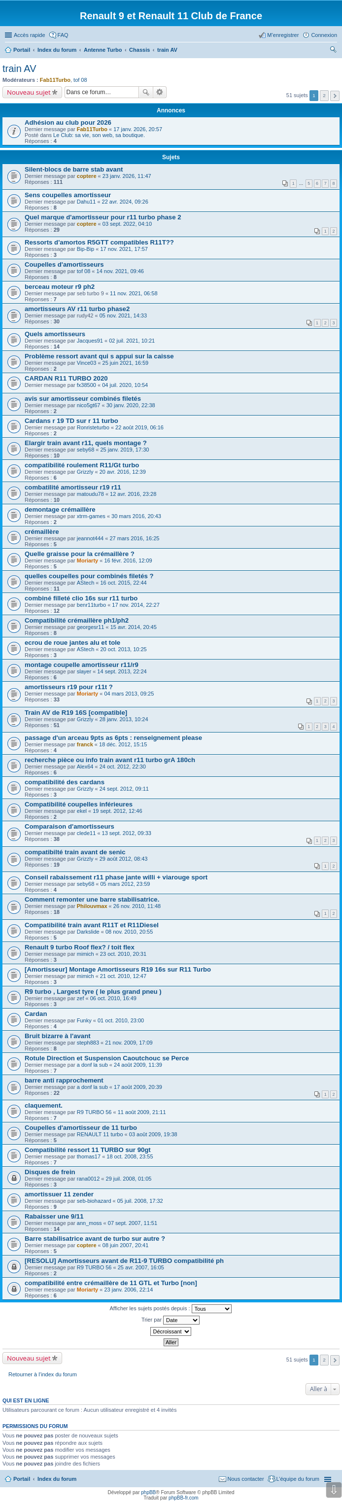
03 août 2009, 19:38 (153, 1134)
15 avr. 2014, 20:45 (133, 627)
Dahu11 (86, 202)
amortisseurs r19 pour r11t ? (69, 687)
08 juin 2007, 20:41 (126, 1245)
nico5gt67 (89, 405)
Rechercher (145, 92)
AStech (85, 583)
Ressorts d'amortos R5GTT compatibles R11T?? (99, 242)
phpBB (148, 1492)
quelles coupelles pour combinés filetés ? (89, 576)
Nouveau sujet (29, 92)
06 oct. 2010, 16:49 (113, 998)
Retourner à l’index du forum (42, 1374)
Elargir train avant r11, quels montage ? (86, 443)
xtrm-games (91, 516)
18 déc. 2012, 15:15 (123, 744)
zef (80, 998)
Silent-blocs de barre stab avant (74, 169)
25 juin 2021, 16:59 (126, 363)
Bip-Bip (85, 249)
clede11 (86, 833)
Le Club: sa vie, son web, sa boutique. (99, 135)
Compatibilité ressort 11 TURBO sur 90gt (88, 1149)
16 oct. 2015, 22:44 (123, 583)
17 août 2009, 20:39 (138, 1087)
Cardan (36, 1013)
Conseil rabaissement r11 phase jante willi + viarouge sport (116, 877)
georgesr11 (90, 627)
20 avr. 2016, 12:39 (123, 472)
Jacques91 (90, 341)
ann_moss (89, 1223)
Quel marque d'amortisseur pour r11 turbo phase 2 (103, 217)
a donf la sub (92, 1065)
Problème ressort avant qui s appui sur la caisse (99, 356)
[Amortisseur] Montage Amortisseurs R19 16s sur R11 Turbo (118, 969)
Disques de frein (50, 1172)
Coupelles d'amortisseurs (64, 264)
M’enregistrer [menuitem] (283, 35)
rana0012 (88, 1179)
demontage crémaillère (60, 509)
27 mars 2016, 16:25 (134, 538)
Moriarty (87, 560)
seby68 (85, 450)
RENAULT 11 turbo (100, 1134)
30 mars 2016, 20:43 (136, 516)
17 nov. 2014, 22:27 (135, 605)
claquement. (44, 1105)
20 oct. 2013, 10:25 (123, 649)
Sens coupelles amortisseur (68, 195)
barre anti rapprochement (64, 1080)
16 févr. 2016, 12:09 (128, 560)
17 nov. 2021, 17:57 (123, 249)
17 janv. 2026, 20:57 (137, 129)
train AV (19, 68)
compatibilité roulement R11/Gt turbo (82, 465)
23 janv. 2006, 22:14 (128, 1290)
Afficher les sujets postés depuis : (170, 1308)
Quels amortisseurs (55, 334)
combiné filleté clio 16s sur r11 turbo (81, 598)
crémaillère (42, 531)
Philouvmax (92, 906)
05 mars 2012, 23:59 (125, 884)
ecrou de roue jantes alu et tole (72, 642)
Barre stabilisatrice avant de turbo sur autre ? (95, 1238)
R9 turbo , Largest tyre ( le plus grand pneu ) (93, 991)
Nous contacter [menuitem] (246, 1479)
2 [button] (324, 95)
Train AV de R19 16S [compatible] (76, 712)
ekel (82, 811)
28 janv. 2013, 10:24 (124, 719)
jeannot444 (90, 538)
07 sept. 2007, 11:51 (132, 1223)
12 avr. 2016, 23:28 (133, 494)
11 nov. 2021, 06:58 (133, 293)
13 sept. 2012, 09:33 (126, 833)
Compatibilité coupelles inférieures (79, 804)
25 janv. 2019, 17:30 (125, 450)
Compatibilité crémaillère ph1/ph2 (77, 620)
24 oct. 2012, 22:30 (123, 766)
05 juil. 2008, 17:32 (140, 1201)
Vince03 (87, 363)
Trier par (170, 1320)
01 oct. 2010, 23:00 (121, 1020)
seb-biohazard (94, 1201)
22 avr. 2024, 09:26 (125, 202)
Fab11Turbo (55, 80)
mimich (85, 954)
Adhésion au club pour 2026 (68, 122)
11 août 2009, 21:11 (142, 1112)
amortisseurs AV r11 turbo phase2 (77, 309)
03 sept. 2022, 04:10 (127, 224)
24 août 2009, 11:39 (138, 1065)
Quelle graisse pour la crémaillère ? (80, 554)
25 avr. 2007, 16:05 (141, 1267)
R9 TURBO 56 (94, 1112)
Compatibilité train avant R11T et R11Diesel (92, 925)
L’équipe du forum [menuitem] (297, 1479)
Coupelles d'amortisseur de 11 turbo (81, 1127)
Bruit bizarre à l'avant (58, 1036)
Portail (21, 50)
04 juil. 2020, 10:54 (125, 385)
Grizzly (85, 472)
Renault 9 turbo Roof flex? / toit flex (80, 947)
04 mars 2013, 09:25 (129, 694)
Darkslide (88, 932)
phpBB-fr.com (184, 1498)
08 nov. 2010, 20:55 (129, 932)
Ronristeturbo (93, 427)
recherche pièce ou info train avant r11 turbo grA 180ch (110, 760)
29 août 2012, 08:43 (124, 859)
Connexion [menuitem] (324, 35)
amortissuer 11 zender (59, 1194)
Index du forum (56, 1479)
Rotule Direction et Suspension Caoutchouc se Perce (107, 1058)
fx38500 (86, 385)
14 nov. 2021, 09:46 (120, 271)
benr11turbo (91, 605)
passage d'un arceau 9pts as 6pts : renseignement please (113, 737)
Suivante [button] (335, 96)
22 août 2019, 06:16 (139, 427)
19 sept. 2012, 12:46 (117, 811)
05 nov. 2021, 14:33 (123, 315)
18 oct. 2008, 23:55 (129, 1156)
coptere (87, 176)
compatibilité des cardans (64, 782)
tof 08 (80, 80)
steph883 (88, 1043)
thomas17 (89, 1156)
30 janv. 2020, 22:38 (130, 405)
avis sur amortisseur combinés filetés (83, 398)
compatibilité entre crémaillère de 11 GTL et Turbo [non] (111, 1283)
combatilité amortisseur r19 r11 (73, 487)
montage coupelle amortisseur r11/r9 (81, 664)
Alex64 (85, 766)
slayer (84, 671)
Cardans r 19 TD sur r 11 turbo (71, 420)
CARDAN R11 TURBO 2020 (66, 378)
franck (85, 744)
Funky (84, 1020)
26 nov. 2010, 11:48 (137, 906)
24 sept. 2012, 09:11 (124, 789)
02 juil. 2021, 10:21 (132, 341)
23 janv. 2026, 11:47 (127, 176)
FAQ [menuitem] (63, 35)
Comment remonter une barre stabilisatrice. (92, 899)
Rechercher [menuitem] (333, 51)
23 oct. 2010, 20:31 (123, 954)
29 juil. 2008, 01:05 (129, 1179)
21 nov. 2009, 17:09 (128, 1043)
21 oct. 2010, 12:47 (123, 976)
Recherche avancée (160, 92)
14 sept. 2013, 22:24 (121, 671)
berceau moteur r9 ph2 (60, 286)
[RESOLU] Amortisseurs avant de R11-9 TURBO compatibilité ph (124, 1260)
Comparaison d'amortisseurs (69, 826)
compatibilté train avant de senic (75, 852)
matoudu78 (90, 494)
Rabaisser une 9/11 (54, 1216)
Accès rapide (29, 35)
